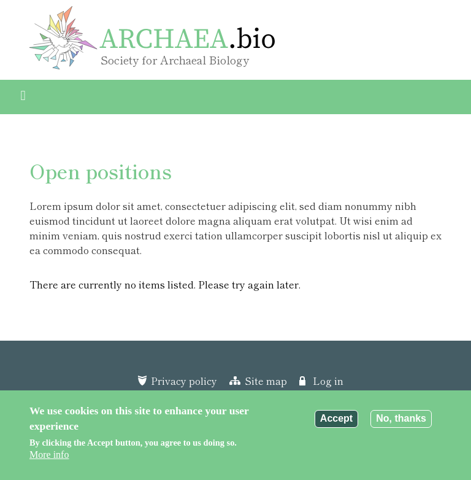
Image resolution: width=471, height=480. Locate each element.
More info (49, 454)
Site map (266, 380)
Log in (328, 380)
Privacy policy (184, 380)
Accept (336, 418)
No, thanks (401, 418)
